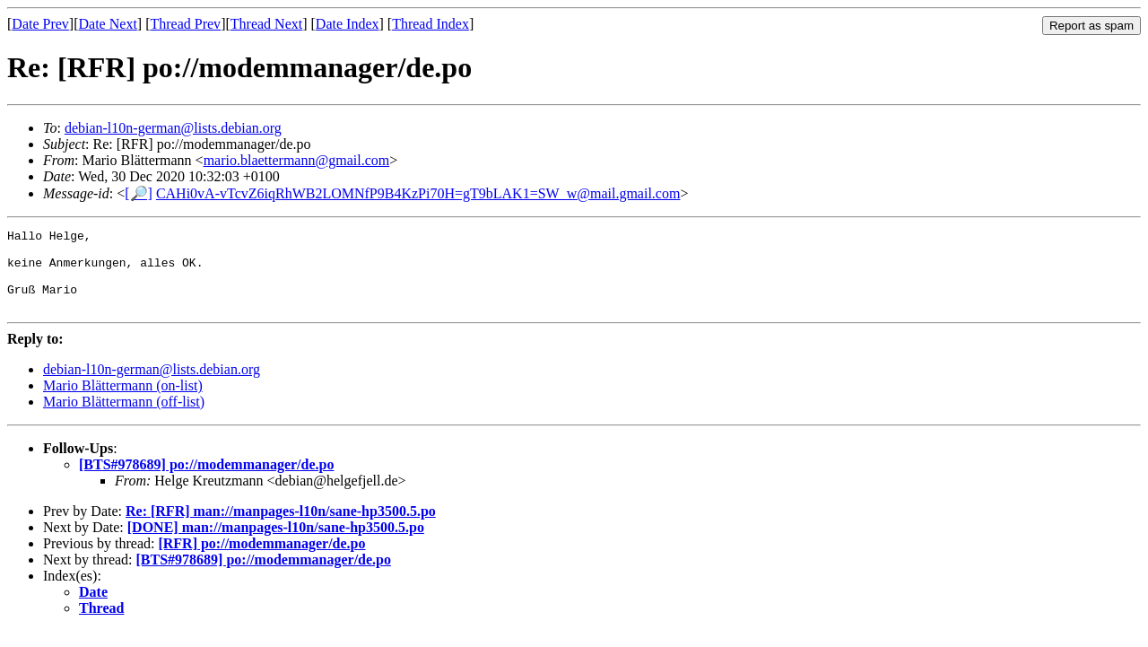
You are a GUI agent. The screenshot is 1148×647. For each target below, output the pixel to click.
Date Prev (40, 23)
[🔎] (138, 193)
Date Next (108, 23)
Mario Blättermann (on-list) (123, 401)
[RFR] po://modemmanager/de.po (261, 559)
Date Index (347, 23)
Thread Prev (185, 23)
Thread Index (430, 23)
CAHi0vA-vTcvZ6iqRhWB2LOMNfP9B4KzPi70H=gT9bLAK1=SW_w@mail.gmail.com (418, 193)
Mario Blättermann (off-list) (123, 417)
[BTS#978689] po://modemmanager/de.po (206, 480)
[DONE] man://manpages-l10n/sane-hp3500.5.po (275, 543)
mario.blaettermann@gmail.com (297, 160)
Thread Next (266, 23)
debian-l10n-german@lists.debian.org (173, 128)
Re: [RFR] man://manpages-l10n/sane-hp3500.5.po (281, 527)
